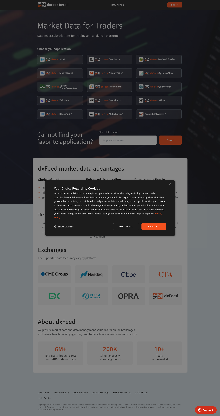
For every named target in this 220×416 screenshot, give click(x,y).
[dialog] (110, 208)
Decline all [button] (126, 226)
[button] (64, 226)
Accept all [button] (154, 226)
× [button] (170, 184)
